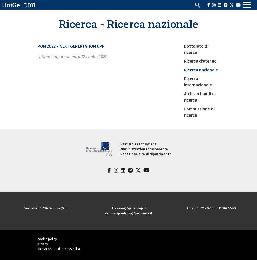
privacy (42, 244)
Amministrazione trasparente (144, 149)
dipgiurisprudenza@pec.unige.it (128, 213)
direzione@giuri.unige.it (128, 208)
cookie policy (47, 239)
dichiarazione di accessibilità (58, 249)
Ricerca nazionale (201, 70)
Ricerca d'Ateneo (200, 61)
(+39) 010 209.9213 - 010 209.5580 (211, 208)
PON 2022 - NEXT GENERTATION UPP (71, 46)
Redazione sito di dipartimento (145, 154)
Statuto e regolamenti (138, 144)
